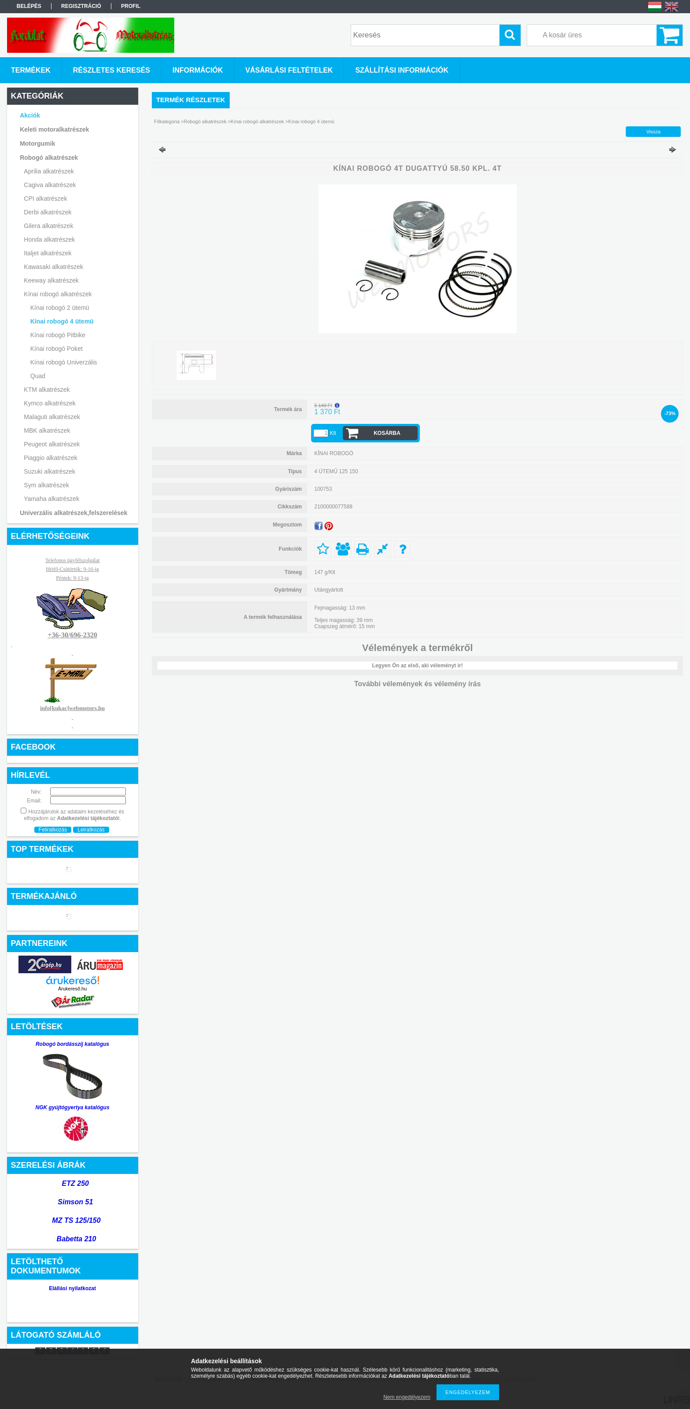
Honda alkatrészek (49, 239)
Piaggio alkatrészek (50, 457)
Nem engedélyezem (406, 1397)
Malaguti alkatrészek (52, 416)
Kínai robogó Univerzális (63, 362)
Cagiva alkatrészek (50, 184)
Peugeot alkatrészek (52, 444)
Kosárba (387, 433)
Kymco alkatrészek (49, 403)
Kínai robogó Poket (56, 348)
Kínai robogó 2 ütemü (59, 307)
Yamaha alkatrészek (51, 498)
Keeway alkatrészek (51, 280)
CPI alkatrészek (45, 198)
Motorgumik (37, 143)
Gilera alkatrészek (48, 225)
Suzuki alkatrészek (49, 471)
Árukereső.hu (72, 988)
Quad (37, 375)
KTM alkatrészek (47, 389)
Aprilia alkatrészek (49, 171)
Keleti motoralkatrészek (54, 129)
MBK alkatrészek (47, 430)
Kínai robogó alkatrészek (58, 294)
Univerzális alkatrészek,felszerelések (73, 512)
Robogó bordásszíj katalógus (72, 1044)
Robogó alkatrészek (49, 157)
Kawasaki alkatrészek (53, 266)
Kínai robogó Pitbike (57, 334)
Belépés (29, 6)
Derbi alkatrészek (47, 212)
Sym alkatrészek (46, 485)
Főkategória (167, 121)
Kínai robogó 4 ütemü (62, 321)
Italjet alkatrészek (47, 253)
